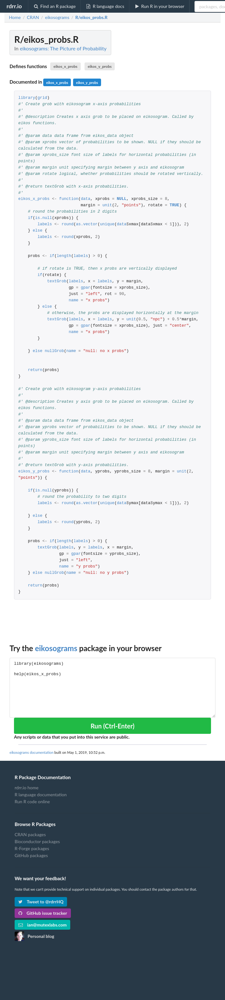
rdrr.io (14, 6)
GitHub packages (31, 855)
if (30, 218)
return (35, 370)
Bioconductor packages (37, 841)
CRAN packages (30, 834)
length (64, 256)
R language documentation (41, 794)
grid (42, 98)
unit (107, 205)
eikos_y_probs (100, 66)
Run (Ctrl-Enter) (112, 726)
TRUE (174, 205)
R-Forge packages (32, 848)
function (68, 199)
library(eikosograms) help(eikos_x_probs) (112, 688)
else (37, 231)
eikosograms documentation (31, 752)
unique (107, 224)
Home (15, 17)
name (73, 300)
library (26, 98)
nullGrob (54, 351)
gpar (85, 288)
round (68, 224)
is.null (43, 218)
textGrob (56, 281)
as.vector (87, 224)
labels (45, 224)
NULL (121, 199)
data (85, 199)
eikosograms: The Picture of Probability (63, 48)
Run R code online (32, 801)
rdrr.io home (26, 787)
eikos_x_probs (65, 66)
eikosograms (56, 648)
